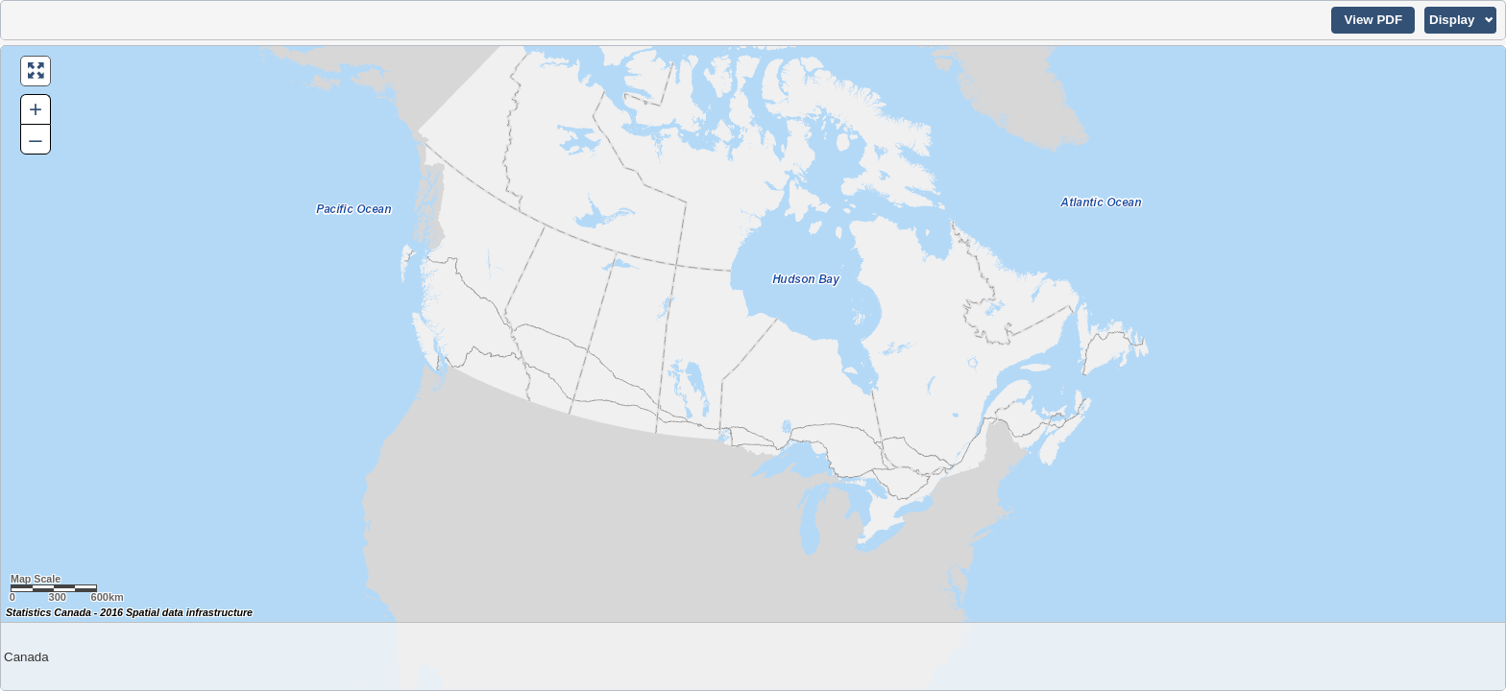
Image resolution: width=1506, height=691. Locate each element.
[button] (1373, 20)
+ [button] (35, 109)
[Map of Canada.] (753, 368)
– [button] (35, 139)
